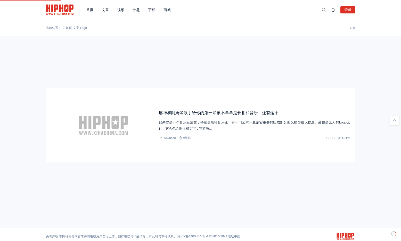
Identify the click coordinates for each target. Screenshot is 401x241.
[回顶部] (394, 120)
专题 (136, 10)
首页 (89, 10)
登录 (347, 9)
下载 (151, 10)
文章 (105, 10)
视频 (120, 10)
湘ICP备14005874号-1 (192, 236)
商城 (167, 10)
